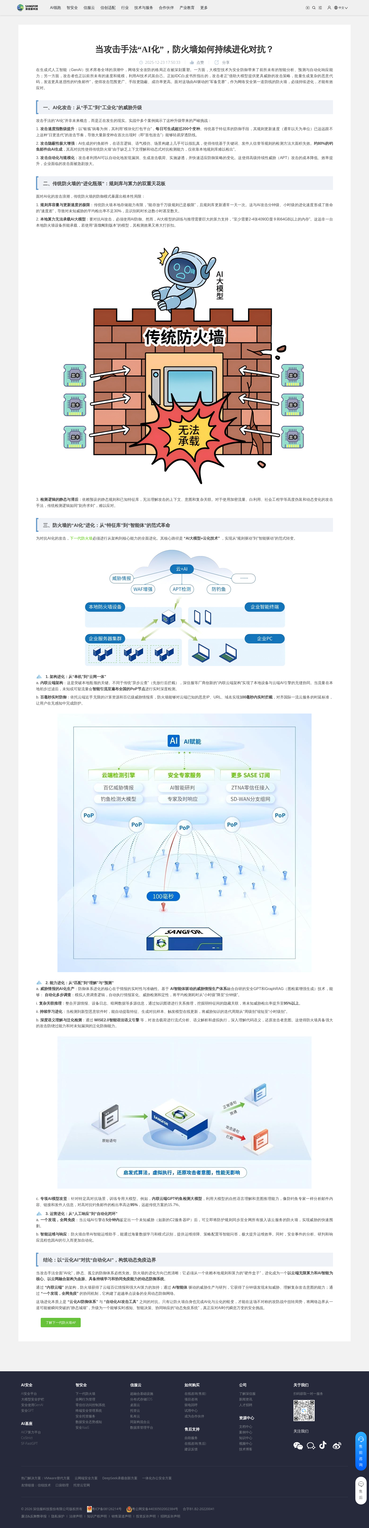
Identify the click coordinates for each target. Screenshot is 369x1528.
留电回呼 (191, 1405)
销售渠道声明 (121, 1516)
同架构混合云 (140, 1422)
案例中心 (245, 1432)
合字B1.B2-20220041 (198, 1509)
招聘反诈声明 (170, 1516)
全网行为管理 (85, 1399)
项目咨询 (191, 1399)
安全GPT (27, 1410)
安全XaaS (82, 1427)
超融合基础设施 (141, 1393)
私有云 (135, 1416)
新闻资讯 (245, 1399)
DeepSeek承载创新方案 (119, 1478)
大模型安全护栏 (32, 1399)
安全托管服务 (85, 1416)
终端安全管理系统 (89, 1410)
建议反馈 (191, 1449)
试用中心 (191, 1410)
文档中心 (245, 1426)
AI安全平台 (29, 1393)
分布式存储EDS (141, 1399)
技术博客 (245, 1449)
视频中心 (245, 1443)
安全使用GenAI (32, 1405)
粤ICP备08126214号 (107, 1509)
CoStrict (27, 1438)
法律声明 (75, 1516)
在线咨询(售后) (195, 1443)
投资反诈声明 (146, 1516)
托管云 (135, 1410)
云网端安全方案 (86, 1478)
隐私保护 (57, 1516)
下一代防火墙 (81, 538)
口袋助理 (62, 1485)
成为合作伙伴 (194, 1416)
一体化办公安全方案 (157, 1478)
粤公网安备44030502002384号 (155, 1509)
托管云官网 (81, 1485)
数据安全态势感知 (89, 1422)
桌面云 (135, 1405)
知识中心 (245, 1438)
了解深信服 (247, 1393)
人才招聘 (245, 1405)
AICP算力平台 (31, 1432)
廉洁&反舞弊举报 (34, 1516)
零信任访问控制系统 (90, 1405)
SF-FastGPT (29, 1443)
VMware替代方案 (57, 1478)
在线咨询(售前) (195, 1393)
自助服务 (191, 1438)
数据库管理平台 (141, 1427)
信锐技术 (44, 1485)
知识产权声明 (97, 1516)
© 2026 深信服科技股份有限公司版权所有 (52, 1509)
